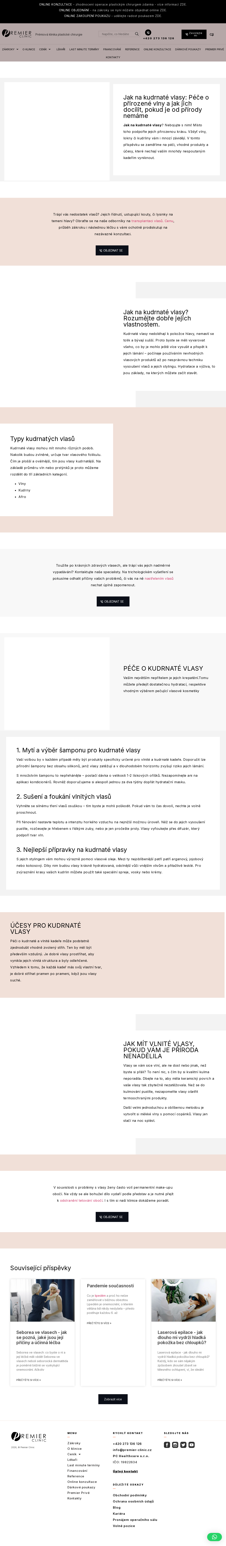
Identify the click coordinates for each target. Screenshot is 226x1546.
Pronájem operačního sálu (135, 1527)
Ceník (74, 1461)
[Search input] (117, 34)
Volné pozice (124, 1533)
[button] (214, 1537)
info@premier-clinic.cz (132, 1457)
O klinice (74, 1456)
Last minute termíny (83, 1472)
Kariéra (119, 1521)
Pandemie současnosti (110, 1292)
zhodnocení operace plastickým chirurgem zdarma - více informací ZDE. (113, 4)
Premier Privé (78, 1500)
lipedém (100, 1302)
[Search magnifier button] (137, 34)
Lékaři (72, 1467)
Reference (75, 1483)
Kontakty (74, 1505)
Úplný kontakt (125, 1478)
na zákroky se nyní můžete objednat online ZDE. (113, 10)
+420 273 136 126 (158, 38)
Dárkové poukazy (81, 1494)
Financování (77, 1478)
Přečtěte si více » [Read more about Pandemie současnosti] (99, 1330)
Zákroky (74, 1450)
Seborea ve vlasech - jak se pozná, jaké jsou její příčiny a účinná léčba (41, 1344)
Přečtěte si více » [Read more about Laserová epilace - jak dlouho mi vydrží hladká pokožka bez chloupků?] (170, 1387)
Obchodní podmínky (130, 1502)
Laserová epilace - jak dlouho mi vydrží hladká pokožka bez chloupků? (182, 1344)
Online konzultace (82, 1489)
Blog (116, 1515)
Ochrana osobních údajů (133, 1508)
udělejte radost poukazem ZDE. (113, 16)
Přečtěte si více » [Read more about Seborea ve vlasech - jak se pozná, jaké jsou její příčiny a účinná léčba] (28, 1387)
